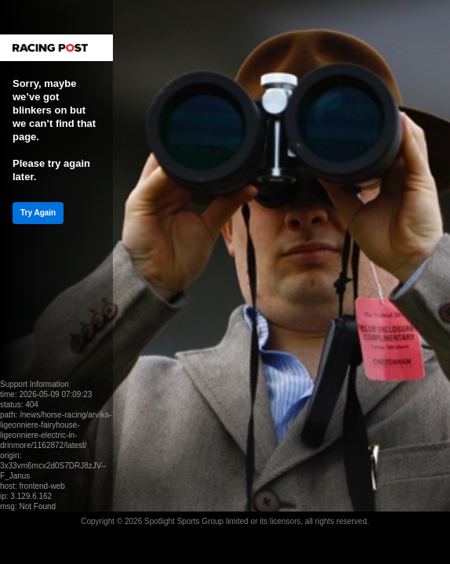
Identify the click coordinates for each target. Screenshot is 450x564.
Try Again (38, 212)
